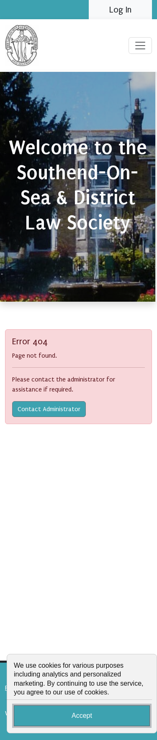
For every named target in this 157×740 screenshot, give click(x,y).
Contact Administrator (49, 409)
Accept (82, 715)
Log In (120, 10)
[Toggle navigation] (140, 45)
